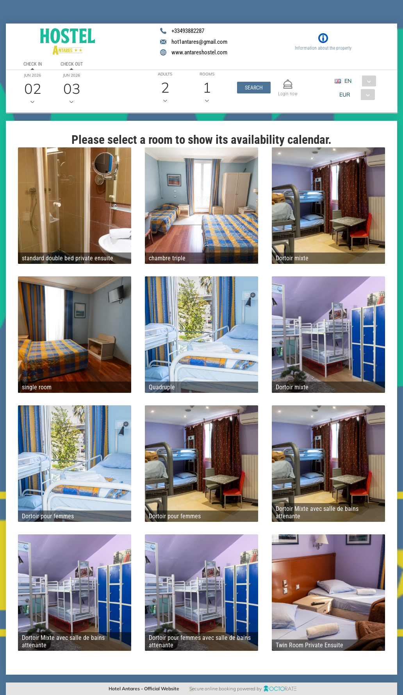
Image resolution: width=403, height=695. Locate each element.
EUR (344, 94)
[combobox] (358, 81)
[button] (254, 87)
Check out (72, 64)
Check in (32, 64)
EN (347, 80)
